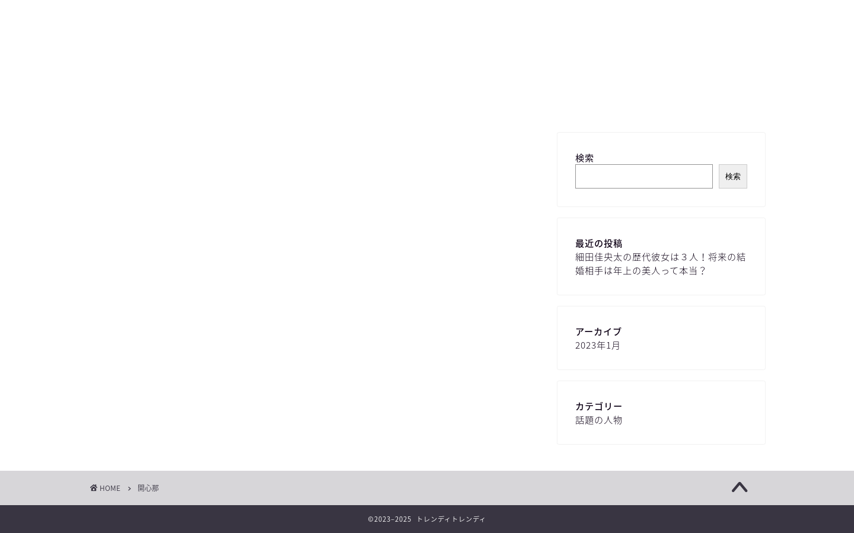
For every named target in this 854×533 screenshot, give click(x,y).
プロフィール (450, 102)
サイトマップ (284, 102)
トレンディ (427, 45)
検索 (584, 157)
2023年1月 (598, 345)
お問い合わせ (367, 102)
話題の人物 (599, 419)
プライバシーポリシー (551, 102)
